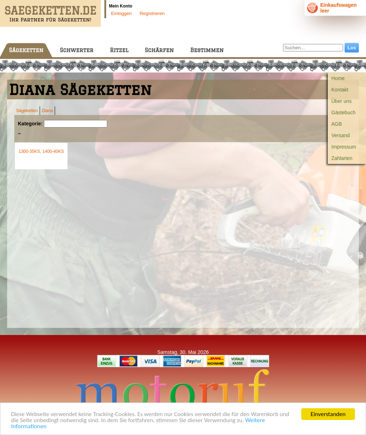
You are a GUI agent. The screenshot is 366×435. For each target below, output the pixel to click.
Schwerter (76, 50)
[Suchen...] (313, 47)
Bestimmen (206, 50)
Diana (47, 110)
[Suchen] (75, 124)
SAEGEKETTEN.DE (50, 10)
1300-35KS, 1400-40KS (41, 151)
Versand (340, 135)
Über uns (341, 101)
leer (324, 11)
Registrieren (152, 13)
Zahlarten (341, 158)
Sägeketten (26, 50)
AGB (336, 124)
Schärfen (159, 50)
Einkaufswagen (338, 5)
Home (338, 78)
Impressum (343, 147)
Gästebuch (343, 112)
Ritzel (119, 50)
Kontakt (339, 89)
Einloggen (121, 13)
